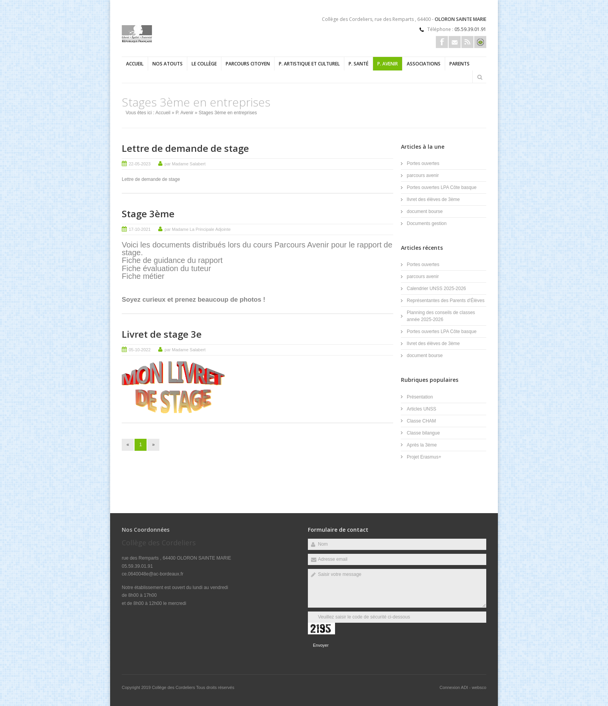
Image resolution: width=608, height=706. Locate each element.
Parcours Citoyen (248, 63)
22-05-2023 (139, 163)
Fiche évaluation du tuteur (166, 268)
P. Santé (358, 63)
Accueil (134, 63)
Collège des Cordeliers (174, 687)
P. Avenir (387, 63)
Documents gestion (427, 223)
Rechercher (479, 77)
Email (455, 42)
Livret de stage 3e (162, 334)
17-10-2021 (139, 229)
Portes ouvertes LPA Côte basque (442, 187)
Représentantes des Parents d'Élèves (445, 300)
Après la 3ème (422, 445)
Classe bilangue (423, 433)
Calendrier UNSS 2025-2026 (436, 288)
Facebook (442, 42)
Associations (423, 63)
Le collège (204, 63)
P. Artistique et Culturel (309, 63)
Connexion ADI (454, 687)
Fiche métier (143, 276)
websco (479, 687)
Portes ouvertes (423, 163)
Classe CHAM (421, 421)
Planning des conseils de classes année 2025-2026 (441, 316)
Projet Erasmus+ (424, 457)
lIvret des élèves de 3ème (433, 199)
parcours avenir (423, 175)
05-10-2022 (139, 349)
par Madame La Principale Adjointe (197, 229)
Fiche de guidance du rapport (173, 260)
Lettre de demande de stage (185, 148)
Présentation (420, 397)
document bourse (425, 211)
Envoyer (320, 645)
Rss (467, 42)
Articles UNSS (421, 409)
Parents (459, 63)
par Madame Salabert (185, 163)
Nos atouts (167, 63)
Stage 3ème (148, 213)
